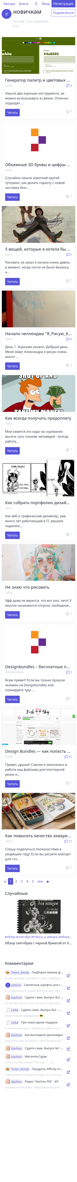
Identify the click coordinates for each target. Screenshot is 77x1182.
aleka (9, 339)
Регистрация (63, 3)
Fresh (9, 756)
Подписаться (63, 12)
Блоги (24, 3)
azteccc (16, 985)
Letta (8, 85)
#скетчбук (23, 937)
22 (68, 756)
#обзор (10, 937)
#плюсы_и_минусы (44, 937)
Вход (46, 3)
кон (40, 881)
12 (68, 841)
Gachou (16, 997)
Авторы (9, 3)
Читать (12, 112)
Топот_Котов (20, 972)
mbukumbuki (14, 672)
